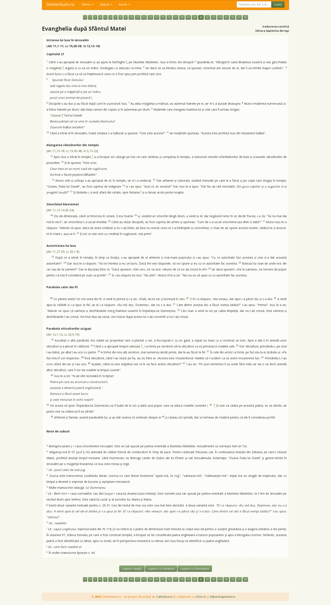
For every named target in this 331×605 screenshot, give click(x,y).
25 (226, 17)
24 (220, 17)
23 (213, 17)
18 (182, 17)
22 (207, 17)
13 (150, 17)
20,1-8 (72, 252)
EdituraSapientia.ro (222, 597)
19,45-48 (74, 151)
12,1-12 (55, 334)
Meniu (87, 4)
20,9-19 (71, 334)
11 (137, 17)
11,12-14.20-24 (60, 210)
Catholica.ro (164, 597)
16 (169, 17)
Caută (278, 4)
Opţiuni (106, 4)
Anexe (124, 4)
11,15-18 (55, 151)
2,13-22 (90, 151)
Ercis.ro (201, 597)
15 (163, 17)
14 (156, 17)
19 (188, 17)
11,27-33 (55, 252)
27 (239, 17)
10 (131, 17)
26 (232, 17)
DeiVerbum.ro (60, 4)
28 (245, 17)
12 (144, 17)
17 (175, 17)
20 (194, 17)
